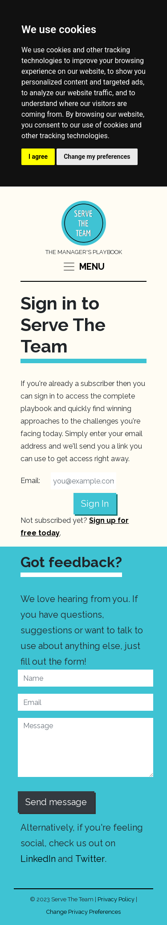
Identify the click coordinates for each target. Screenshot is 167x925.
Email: (30, 480)
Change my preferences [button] (97, 156)
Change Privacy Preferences (83, 911)
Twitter (90, 858)
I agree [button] (38, 156)
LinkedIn (38, 858)
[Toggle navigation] (83, 266)
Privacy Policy (116, 899)
